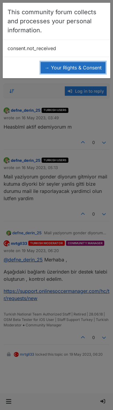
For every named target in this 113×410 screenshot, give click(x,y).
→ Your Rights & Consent (73, 68)
